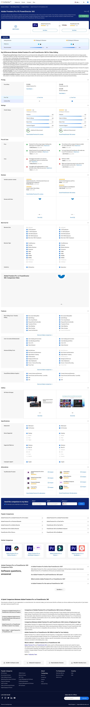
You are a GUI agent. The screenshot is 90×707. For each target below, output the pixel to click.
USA (77, 2)
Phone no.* (64, 500)
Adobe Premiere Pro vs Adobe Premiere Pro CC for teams (14, 517)
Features (28, 114)
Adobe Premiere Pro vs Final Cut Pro (55, 521)
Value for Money (30, 118)
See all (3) (40, 415)
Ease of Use (29, 121)
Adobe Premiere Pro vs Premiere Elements (11, 521)
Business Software (5, 6)
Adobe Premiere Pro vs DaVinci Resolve (10, 525)
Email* (48, 500)
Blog (34, 2)
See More (60, 589)
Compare (29, 2)
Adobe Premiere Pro (46, 23)
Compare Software (25, 6)
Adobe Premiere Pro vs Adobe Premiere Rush (57, 517)
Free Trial (40, 97)
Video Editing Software (15, 6)
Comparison (84, 16)
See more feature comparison (45, 335)
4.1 (52, 122)
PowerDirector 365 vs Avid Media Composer (57, 528)
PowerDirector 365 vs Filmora (8, 532)
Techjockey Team (32, 654)
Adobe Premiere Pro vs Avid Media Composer (34, 554)
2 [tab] (40, 412)
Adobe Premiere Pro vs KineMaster (78, 554)
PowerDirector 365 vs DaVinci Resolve (10, 528)
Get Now (45, 30)
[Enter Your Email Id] (72, 698)
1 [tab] (39, 412)
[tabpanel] (39, 205)
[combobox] (64, 503)
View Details (29, 88)
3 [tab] (41, 412)
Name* (33, 500)
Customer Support (30, 125)
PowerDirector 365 (74, 23)
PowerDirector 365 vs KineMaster (54, 532)
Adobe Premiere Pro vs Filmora (56, 554)
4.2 (52, 114)
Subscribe (84, 698)
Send (81, 503)
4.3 (52, 125)
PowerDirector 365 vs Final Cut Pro (55, 525)
